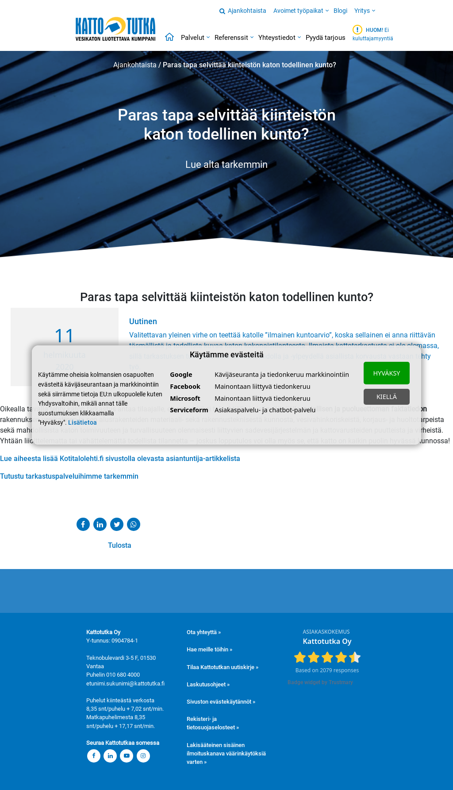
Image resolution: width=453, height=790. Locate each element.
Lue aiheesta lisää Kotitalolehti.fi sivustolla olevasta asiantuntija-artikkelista (120, 458)
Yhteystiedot (277, 38)
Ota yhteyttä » (204, 632)
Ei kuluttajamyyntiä (373, 33)
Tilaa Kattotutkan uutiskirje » (222, 667)
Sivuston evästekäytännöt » (221, 701)
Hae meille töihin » (209, 649)
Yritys (362, 10)
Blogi (340, 10)
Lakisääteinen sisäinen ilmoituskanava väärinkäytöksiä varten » (226, 753)
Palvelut (192, 38)
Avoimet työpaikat (298, 10)
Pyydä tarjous (326, 38)
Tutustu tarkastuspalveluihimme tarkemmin (69, 476)
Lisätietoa (82, 422)
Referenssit (231, 38)
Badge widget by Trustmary (320, 682)
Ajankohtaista (247, 10)
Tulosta (103, 545)
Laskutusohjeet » (208, 684)
